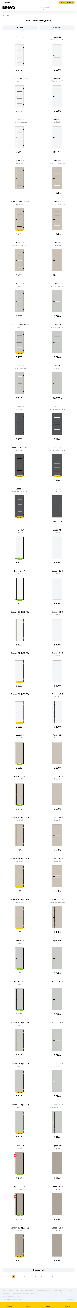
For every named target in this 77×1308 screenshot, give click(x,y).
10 (63, 1276)
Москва (7, 3)
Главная (6, 15)
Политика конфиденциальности (11, 1296)
